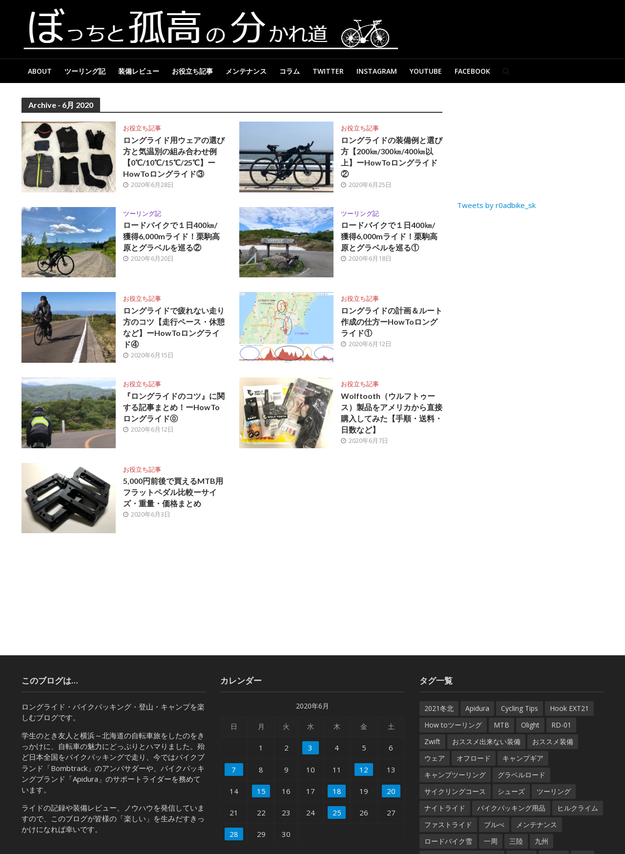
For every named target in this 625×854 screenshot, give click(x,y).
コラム (289, 71)
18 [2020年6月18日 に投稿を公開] (337, 791)
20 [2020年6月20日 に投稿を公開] (391, 791)
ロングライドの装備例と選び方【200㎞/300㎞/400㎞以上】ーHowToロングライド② (391, 156)
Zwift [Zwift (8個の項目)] (432, 741)
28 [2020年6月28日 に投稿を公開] (233, 834)
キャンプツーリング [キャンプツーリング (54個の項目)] (455, 774)
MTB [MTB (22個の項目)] (501, 724)
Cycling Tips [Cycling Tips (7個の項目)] (519, 708)
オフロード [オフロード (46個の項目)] (474, 758)
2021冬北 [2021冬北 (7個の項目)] (439, 708)
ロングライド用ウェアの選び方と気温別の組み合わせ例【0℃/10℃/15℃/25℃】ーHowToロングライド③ (174, 156)
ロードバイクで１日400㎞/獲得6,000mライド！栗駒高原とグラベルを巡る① (389, 236)
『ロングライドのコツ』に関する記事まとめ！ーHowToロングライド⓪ (174, 407)
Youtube (426, 71)
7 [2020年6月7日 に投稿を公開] (233, 769)
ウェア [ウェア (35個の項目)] (434, 758)
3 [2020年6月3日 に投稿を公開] (310, 747)
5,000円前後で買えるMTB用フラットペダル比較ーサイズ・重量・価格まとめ (173, 492)
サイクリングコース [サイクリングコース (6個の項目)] (455, 791)
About (40, 71)
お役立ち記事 (192, 71)
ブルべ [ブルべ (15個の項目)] (494, 824)
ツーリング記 (84, 71)
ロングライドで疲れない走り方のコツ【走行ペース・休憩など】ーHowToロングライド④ (174, 327)
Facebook (472, 71)
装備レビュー (138, 71)
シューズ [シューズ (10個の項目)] (511, 791)
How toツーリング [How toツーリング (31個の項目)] (453, 724)
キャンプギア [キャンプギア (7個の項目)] (522, 758)
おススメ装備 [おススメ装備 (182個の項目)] (552, 741)
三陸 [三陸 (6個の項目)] (516, 841)
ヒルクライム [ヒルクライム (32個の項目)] (577, 807)
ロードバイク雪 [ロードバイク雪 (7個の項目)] (448, 841)
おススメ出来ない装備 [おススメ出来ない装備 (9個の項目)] (486, 741)
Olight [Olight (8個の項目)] (530, 724)
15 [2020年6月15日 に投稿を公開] (261, 791)
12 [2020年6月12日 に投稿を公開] (363, 769)
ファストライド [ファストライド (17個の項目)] (448, 824)
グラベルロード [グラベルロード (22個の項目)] (521, 774)
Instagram (376, 71)
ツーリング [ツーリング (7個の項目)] (554, 791)
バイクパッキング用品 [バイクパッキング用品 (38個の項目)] (511, 807)
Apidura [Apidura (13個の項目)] (477, 708)
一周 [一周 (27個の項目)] (491, 841)
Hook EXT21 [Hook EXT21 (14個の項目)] (569, 708)
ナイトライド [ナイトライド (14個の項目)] (444, 807)
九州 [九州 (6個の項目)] (541, 841)
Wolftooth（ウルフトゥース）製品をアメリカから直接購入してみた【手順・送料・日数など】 (391, 412)
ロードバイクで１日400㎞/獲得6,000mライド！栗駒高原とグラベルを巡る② (171, 236)
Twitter (328, 71)
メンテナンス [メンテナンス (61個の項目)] (536, 824)
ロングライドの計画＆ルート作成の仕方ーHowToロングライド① (391, 321)
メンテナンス (246, 71)
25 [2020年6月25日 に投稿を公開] (337, 812)
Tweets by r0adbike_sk (496, 205)
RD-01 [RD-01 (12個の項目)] (561, 724)
